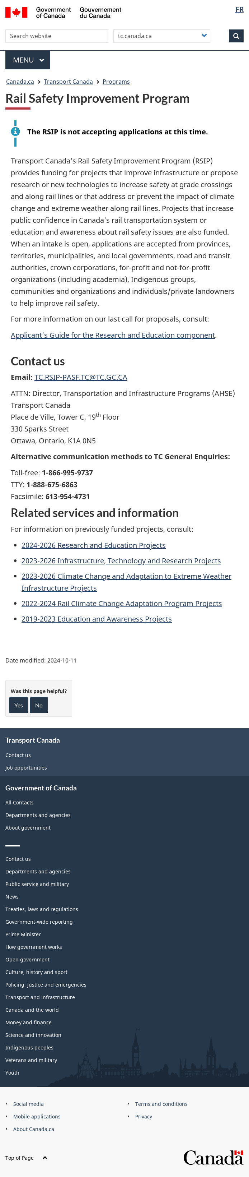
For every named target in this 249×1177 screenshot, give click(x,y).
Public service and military (37, 884)
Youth (12, 1072)
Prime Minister (23, 934)
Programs (116, 82)
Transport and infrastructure (40, 997)
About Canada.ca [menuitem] (33, 1129)
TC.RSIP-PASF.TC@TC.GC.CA (80, 377)
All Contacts (19, 802)
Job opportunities (26, 767)
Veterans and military (31, 1060)
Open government (27, 959)
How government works (33, 946)
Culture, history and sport (36, 972)
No (39, 705)
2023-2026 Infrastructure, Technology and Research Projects (121, 561)
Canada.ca (20, 82)
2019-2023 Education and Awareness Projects (97, 619)
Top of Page (26, 1157)
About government (28, 827)
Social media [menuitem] (28, 1103)
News (12, 896)
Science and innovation (33, 1034)
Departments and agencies (38, 815)
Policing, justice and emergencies (45, 984)
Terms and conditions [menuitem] (161, 1103)
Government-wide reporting (39, 921)
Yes (18, 705)
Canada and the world (32, 1009)
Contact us (18, 755)
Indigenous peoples (29, 1047)
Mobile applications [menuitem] (37, 1116)
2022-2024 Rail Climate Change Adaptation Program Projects (122, 603)
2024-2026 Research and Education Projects (94, 545)
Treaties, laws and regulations (41, 909)
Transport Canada (68, 82)
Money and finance (28, 1022)
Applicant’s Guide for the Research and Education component (113, 335)
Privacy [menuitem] (143, 1116)
